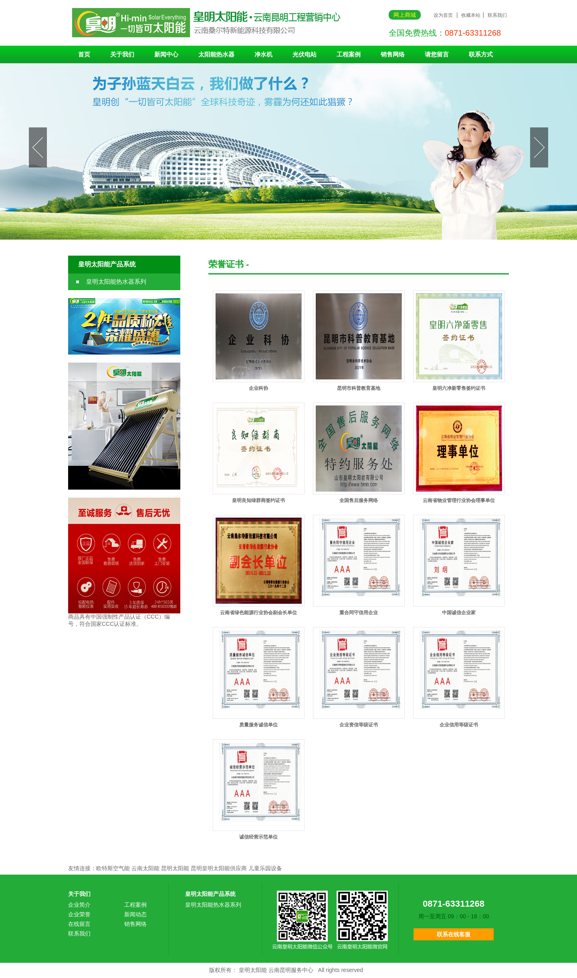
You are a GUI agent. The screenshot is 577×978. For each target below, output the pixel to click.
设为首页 (443, 15)
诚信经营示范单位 (258, 837)
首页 (84, 54)
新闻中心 (166, 54)
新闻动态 (135, 914)
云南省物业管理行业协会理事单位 (459, 500)
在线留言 (79, 924)
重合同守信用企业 (358, 612)
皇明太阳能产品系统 (107, 264)
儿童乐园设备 (265, 868)
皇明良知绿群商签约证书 (258, 500)
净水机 (263, 54)
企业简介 (79, 904)
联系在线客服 (453, 934)
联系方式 (481, 54)
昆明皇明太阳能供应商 (219, 868)
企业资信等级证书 (358, 725)
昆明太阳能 (175, 868)
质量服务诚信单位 (258, 725)
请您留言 (437, 54)
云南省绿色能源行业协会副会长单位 (258, 612)
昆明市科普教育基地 (358, 388)
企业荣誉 (79, 914)
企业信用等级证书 (459, 725)
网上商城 (404, 15)
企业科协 (258, 388)
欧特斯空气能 (113, 868)
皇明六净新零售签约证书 (458, 388)
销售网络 (393, 54)
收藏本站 (470, 15)
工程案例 (349, 54)
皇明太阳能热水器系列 (116, 281)
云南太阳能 (145, 868)
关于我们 (122, 54)
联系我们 (497, 15)
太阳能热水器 (216, 54)
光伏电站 (305, 54)
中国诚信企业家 (459, 612)
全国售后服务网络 (358, 500)
